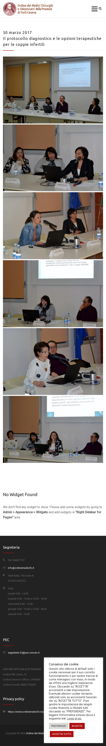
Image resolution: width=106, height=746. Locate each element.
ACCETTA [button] (77, 725)
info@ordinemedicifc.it (21, 567)
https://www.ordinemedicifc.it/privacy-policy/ (34, 711)
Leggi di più (74, 718)
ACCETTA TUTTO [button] (61, 734)
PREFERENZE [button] (58, 725)
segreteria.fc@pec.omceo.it (24, 652)
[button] (95, 8)
